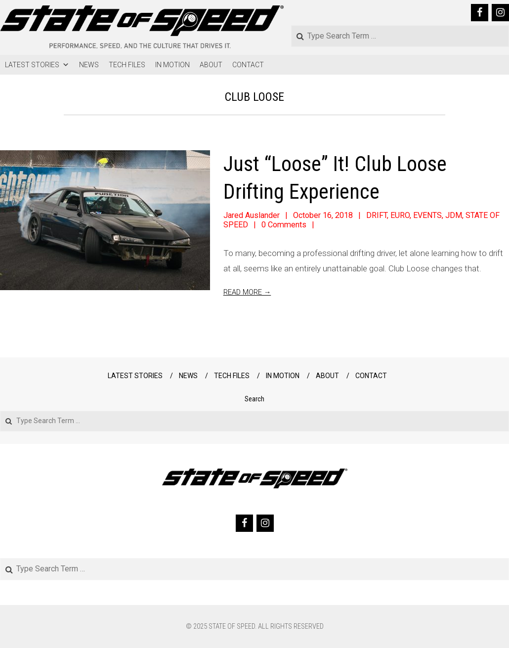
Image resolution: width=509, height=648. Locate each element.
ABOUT (211, 65)
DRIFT (376, 215)
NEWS (89, 65)
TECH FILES (127, 65)
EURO (400, 215)
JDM (453, 215)
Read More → (247, 292)
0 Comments (283, 224)
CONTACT (248, 65)
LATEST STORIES (37, 65)
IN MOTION (172, 65)
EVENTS (427, 215)
